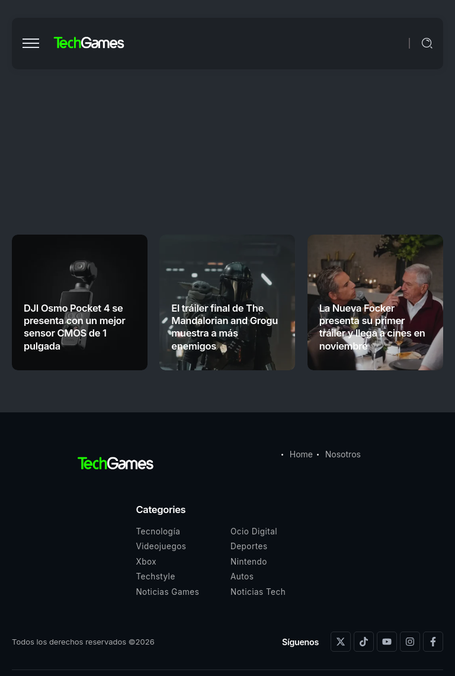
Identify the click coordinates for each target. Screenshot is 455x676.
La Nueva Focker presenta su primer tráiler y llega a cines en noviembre (372, 327)
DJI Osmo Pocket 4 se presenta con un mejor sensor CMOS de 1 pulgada (75, 327)
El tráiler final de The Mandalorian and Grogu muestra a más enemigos (224, 327)
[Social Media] (341, 642)
